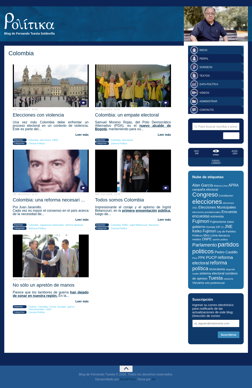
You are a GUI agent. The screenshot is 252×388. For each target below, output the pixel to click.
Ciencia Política (37, 143)
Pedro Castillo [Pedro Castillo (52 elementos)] (226, 252)
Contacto (207, 109)
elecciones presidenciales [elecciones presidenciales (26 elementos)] (206, 212)
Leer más (81, 134)
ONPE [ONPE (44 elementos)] (207, 239)
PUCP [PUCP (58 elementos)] (211, 257)
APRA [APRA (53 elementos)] (233, 185)
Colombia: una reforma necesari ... (49, 200)
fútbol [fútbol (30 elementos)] (230, 221)
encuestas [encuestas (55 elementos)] (201, 216)
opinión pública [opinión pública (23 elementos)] (220, 239)
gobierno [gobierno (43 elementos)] (198, 227)
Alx (153, 379)
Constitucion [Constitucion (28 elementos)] (226, 195)
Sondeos (206, 67)
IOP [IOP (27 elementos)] (218, 227)
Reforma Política (37, 228)
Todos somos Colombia (119, 200)
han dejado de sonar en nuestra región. (51, 294)
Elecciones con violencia (38, 115)
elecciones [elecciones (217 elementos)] (207, 201)
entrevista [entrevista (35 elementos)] (217, 216)
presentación (146, 210)
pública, (164, 210)
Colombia (43, 306)
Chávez (33, 306)
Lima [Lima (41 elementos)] (214, 235)
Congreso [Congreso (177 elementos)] (205, 194)
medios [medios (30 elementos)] (196, 239)
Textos (205, 75)
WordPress (128, 379)
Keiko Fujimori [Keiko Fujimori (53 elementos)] (204, 231)
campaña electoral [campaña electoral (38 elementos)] (205, 189)
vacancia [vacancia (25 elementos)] (228, 278)
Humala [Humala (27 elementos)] (210, 227)
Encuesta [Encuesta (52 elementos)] (229, 212)
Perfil (204, 58)
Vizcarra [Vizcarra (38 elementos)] (198, 282)
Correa (52, 306)
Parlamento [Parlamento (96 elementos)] (204, 245)
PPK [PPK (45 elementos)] (201, 258)
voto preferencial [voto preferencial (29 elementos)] (215, 283)
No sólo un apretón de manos (44, 285)
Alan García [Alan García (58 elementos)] (202, 185)
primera (128, 210)
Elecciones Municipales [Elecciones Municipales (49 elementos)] (217, 207)
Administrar (208, 101)
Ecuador (61, 306)
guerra (71, 306)
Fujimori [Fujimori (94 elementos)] (200, 221)
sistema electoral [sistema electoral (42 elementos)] (211, 273)
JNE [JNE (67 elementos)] (229, 226)
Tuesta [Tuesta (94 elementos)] (215, 278)
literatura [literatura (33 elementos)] (224, 235)
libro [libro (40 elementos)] (206, 235)
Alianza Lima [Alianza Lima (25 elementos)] (220, 185)
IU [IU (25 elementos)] (222, 227)
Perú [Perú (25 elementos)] (194, 258)
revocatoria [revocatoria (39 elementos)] (217, 269)
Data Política (209, 84)
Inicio (204, 50)
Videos (204, 92)
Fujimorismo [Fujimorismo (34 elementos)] (218, 221)
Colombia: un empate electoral (127, 115)
